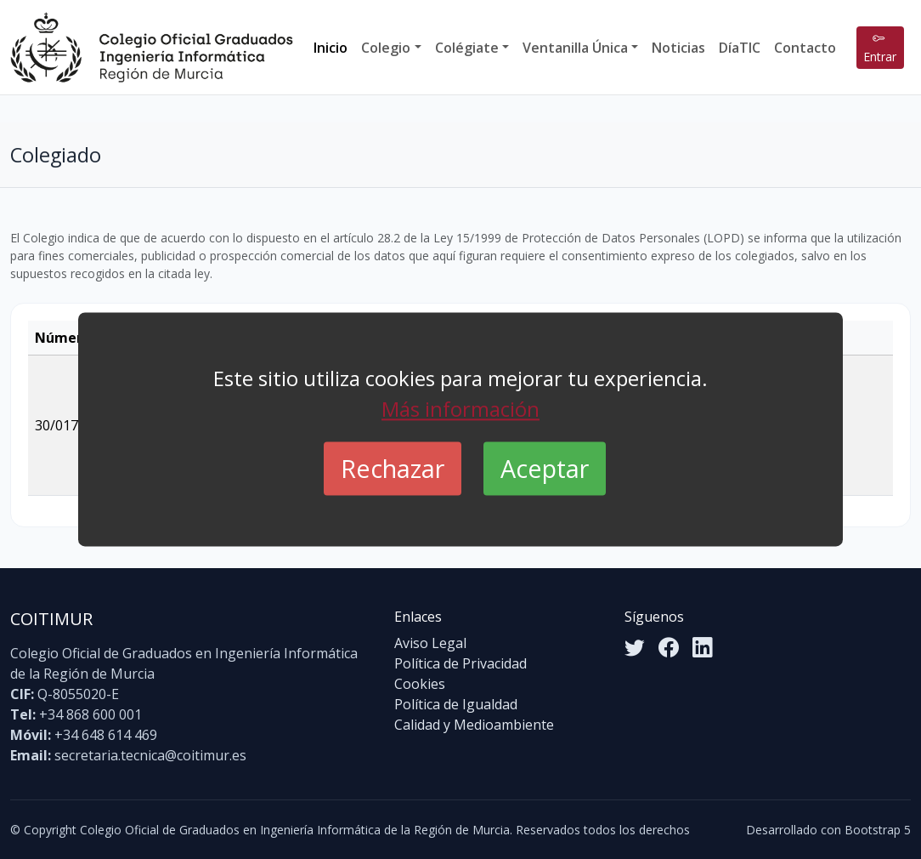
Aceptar (544, 468)
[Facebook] (668, 648)
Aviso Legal (430, 643)
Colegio (385, 47)
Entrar (879, 48)
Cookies (419, 683)
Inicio (330, 47)
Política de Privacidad (460, 663)
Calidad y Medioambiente (474, 724)
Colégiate (467, 47)
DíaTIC (739, 47)
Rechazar (392, 468)
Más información (460, 409)
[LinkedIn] (702, 648)
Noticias (678, 47)
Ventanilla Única (575, 47)
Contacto (805, 47)
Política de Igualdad (455, 704)
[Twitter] (634, 648)
